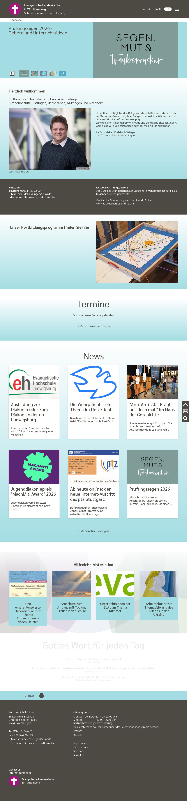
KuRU (158, 9)
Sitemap (78, 751)
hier (86, 227)
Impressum (80, 743)
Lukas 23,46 (93, 671)
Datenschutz (80, 747)
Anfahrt (77, 730)
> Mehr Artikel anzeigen (93, 531)
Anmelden (79, 755)
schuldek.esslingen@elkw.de (34, 739)
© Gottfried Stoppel (83, 168)
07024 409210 (27, 730)
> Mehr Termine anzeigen (93, 326)
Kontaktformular (44, 197)
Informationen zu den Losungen (93, 679)
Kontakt (147, 9)
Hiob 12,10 (93, 662)
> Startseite (15, 19)
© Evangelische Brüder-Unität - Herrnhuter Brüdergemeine (93, 676)
